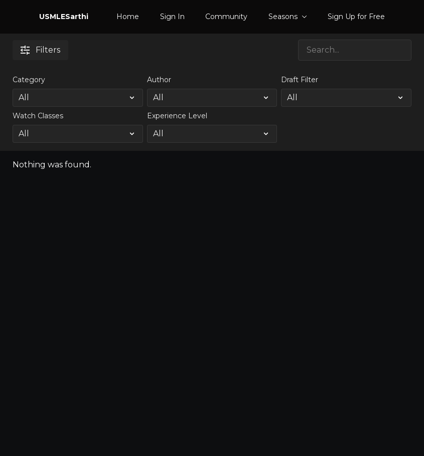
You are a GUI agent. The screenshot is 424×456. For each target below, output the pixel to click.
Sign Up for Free (356, 16)
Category (29, 79)
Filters (40, 50)
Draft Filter (299, 79)
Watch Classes (38, 115)
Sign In (172, 16)
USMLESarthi (63, 16)
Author (159, 79)
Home (127, 16)
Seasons (287, 16)
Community (226, 16)
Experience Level (177, 115)
